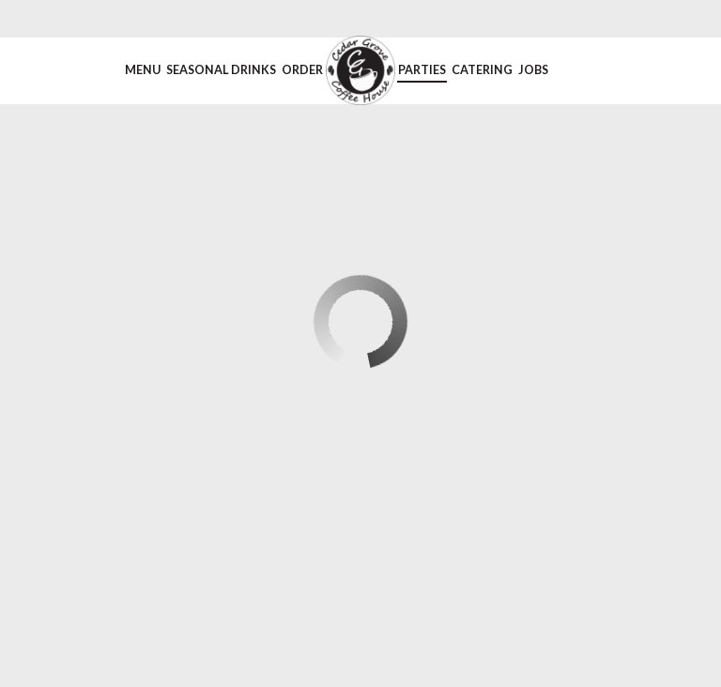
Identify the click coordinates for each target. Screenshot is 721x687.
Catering (482, 70)
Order (302, 70)
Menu (143, 70)
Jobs (533, 70)
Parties (422, 70)
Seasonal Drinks (221, 70)
